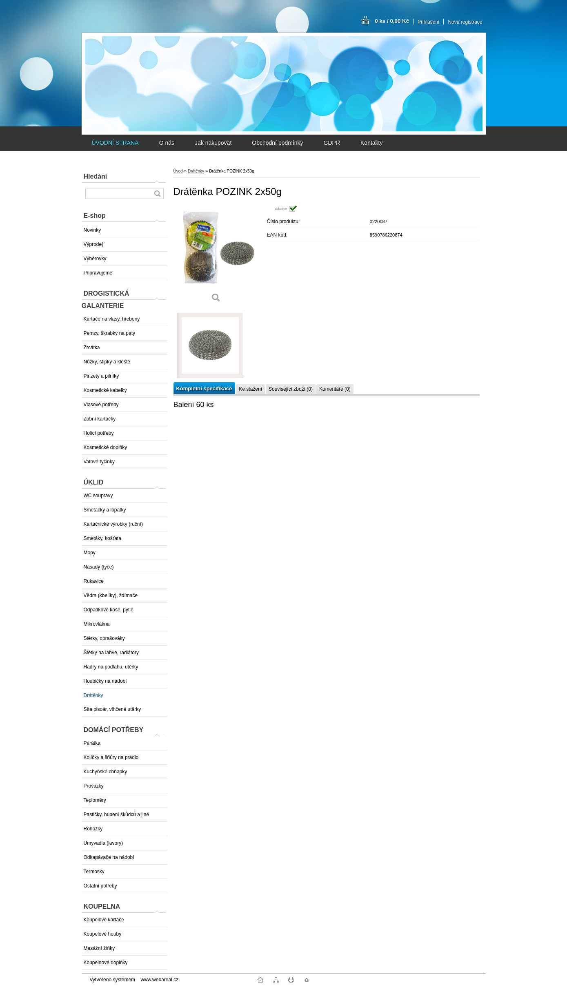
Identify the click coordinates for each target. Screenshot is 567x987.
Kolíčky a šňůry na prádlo (111, 757)
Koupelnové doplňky (106, 962)
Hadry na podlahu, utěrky (111, 667)
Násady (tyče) (99, 567)
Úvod (178, 171)
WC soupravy (98, 495)
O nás (166, 142)
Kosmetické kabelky (105, 390)
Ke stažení (250, 389)
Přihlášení (428, 22)
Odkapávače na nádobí (109, 857)
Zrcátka (92, 347)
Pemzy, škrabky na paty (110, 333)
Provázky (94, 786)
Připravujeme (98, 273)
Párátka (92, 743)
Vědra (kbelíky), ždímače (111, 595)
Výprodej (93, 244)
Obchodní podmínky (277, 142)
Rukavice (94, 581)
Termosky (94, 871)
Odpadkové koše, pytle (108, 610)
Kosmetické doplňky (105, 447)
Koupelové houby (103, 934)
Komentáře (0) (335, 389)
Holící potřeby (99, 433)
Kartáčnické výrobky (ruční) (113, 524)
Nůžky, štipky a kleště (107, 362)
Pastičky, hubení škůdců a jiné (116, 814)
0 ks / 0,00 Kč (392, 21)
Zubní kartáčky (100, 419)
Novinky (92, 230)
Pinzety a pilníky (101, 376)
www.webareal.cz (159, 980)
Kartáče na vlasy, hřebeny (112, 319)
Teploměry (95, 800)
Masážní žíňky (99, 948)
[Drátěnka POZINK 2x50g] (216, 257)
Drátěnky (93, 695)
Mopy (90, 552)
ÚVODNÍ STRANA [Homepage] (115, 142)
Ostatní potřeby (100, 886)
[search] (157, 193)
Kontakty (371, 142)
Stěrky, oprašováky (104, 638)
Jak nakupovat (213, 142)
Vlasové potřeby (101, 404)
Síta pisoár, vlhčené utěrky (112, 709)
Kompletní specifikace (204, 388)
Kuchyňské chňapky (105, 772)
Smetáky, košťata (102, 538)
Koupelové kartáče (104, 920)
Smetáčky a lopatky (105, 510)
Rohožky (93, 829)
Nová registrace (465, 22)
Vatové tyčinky (99, 462)
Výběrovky (95, 258)
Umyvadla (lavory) (103, 843)
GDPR (332, 142)
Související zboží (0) (291, 389)
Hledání (95, 176)
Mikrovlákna (97, 624)
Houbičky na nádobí (105, 681)
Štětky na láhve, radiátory (111, 652)
